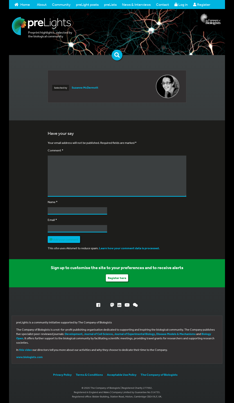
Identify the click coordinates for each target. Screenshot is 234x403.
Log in (181, 4)
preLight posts (87, 4)
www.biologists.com (29, 357)
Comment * (55, 150)
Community (61, 4)
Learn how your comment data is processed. (129, 248)
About (42, 4)
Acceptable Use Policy (121, 374)
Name (53, 202)
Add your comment (64, 239)
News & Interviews (136, 4)
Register (201, 4)
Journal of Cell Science (98, 334)
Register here (117, 278)
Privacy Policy (62, 374)
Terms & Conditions (89, 374)
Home (22, 4)
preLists (110, 4)
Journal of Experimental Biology (134, 334)
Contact (162, 4)
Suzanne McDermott (85, 87)
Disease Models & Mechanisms (176, 334)
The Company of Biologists (159, 374)
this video (25, 350)
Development (74, 334)
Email (52, 220)
